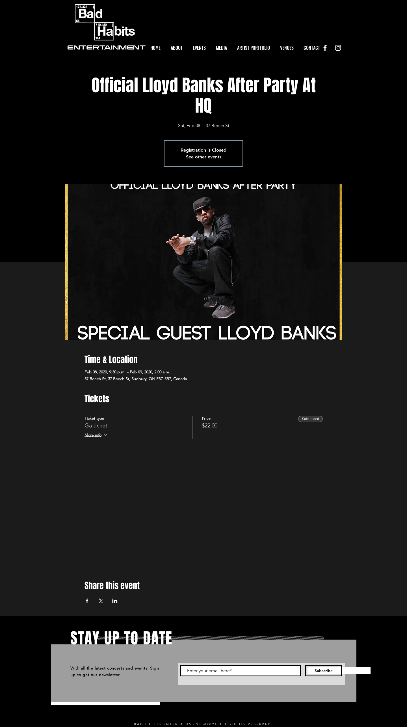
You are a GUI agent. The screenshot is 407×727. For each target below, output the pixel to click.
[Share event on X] (101, 601)
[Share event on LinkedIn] (115, 601)
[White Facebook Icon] (325, 48)
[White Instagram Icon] (338, 48)
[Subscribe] (323, 670)
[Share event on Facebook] (87, 601)
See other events (203, 157)
